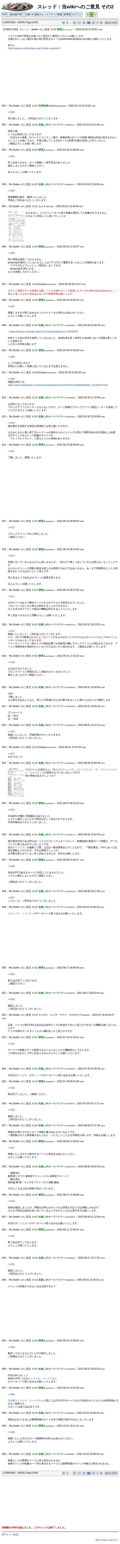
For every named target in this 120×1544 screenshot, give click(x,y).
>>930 (11, 999)
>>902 (11, 156)
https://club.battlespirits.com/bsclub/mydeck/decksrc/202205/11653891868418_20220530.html (58, 385)
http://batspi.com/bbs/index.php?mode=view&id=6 (34, 48)
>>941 (11, 1236)
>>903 (11, 190)
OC (27, 769)
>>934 (11, 1088)
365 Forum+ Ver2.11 (106, 1540)
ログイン (77, 14)
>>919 (11, 731)
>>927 (11, 897)
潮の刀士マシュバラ (63, 769)
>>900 (11, 112)
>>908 (11, 379)
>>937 (11, 1148)
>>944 (11, 1347)
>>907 (11, 306)
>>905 (11, 253)
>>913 (11, 555)
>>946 (11, 1394)
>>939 (11, 1201)
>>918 (11, 662)
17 (79, 23)
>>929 (11, 974)
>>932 (11, 1044)
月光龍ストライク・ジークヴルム (39, 1378)
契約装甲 (60, 1400)
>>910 (11, 423)
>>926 (11, 866)
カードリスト (20, 847)
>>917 (11, 753)
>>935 (11, 1110)
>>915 (11, 631)
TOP (4, 14)
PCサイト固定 (10, 1534)
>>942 (11, 1264)
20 (93, 23)
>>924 (11, 809)
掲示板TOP (16, 14)
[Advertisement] (60, 80)
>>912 (11, 527)
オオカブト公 (37, 772)
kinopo (42, 284)
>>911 (11, 451)
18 (84, 23)
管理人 (60, 29)
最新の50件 (111, 23)
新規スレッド (42, 14)
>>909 (11, 357)
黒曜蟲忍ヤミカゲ (17, 1075)
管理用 (67, 14)
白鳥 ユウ (23, 1375)
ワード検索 (56, 14)
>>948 (11, 1432)
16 (74, 23)
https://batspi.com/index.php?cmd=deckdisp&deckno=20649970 (44, 331)
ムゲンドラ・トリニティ (21, 913)
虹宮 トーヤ (35, 1075)
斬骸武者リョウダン (18, 1223)
